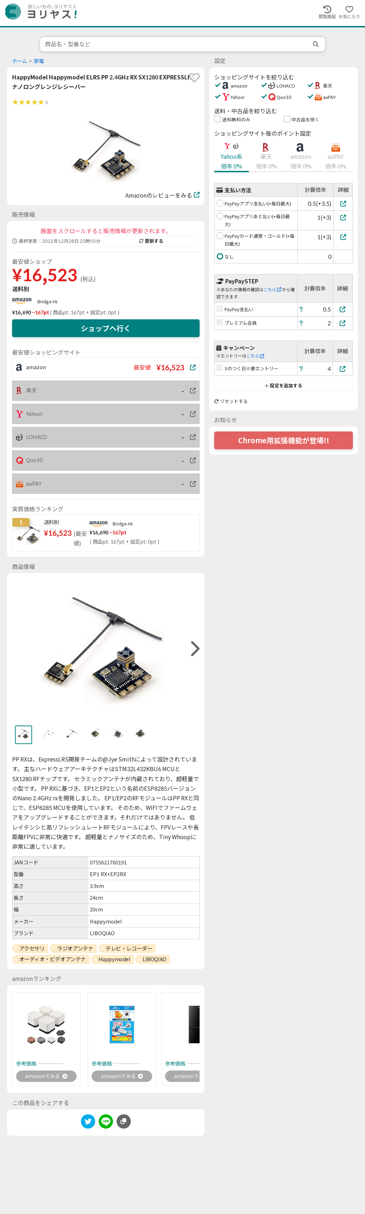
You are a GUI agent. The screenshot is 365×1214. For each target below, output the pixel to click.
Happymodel (114, 959)
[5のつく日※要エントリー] (343, 368)
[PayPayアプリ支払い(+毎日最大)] (343, 203)
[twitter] (88, 1123)
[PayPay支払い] (343, 309)
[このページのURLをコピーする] (124, 1122)
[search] (316, 44)
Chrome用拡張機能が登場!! (283, 440)
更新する (151, 241)
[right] (194, 649)
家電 (39, 61)
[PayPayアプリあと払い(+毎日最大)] (343, 217)
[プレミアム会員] (343, 323)
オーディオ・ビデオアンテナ (52, 959)
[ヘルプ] (301, 309)
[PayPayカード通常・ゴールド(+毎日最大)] (343, 237)
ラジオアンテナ (75, 948)
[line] (106, 1123)
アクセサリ (32, 948)
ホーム (19, 61)
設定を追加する (283, 385)
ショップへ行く (106, 328)
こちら (272, 289)
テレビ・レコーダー (129, 948)
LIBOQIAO (154, 959)
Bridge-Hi (47, 301)
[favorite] (194, 77)
